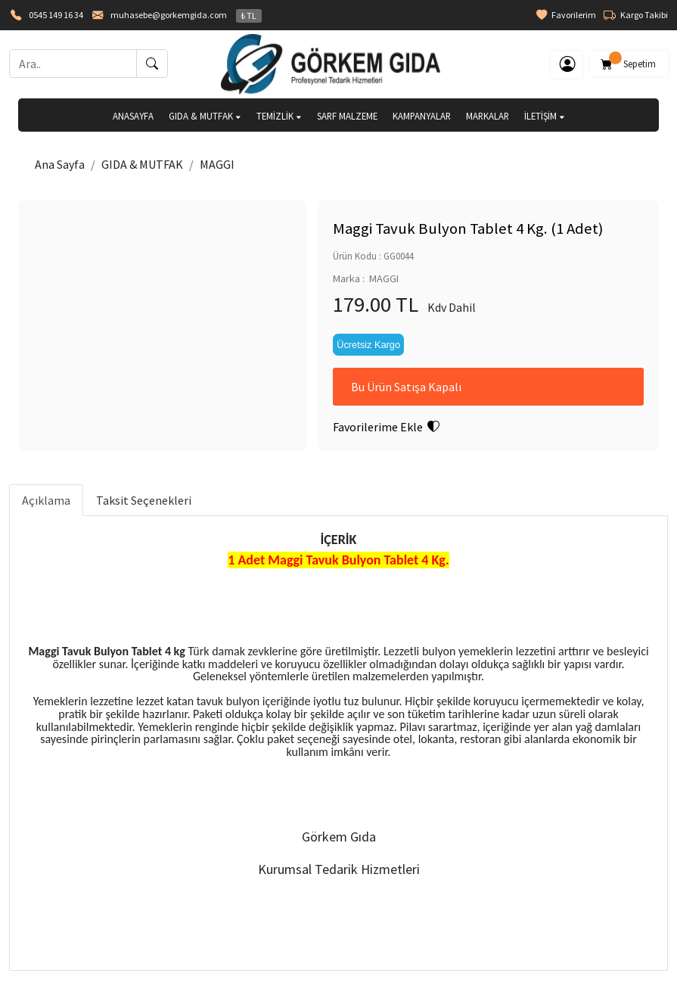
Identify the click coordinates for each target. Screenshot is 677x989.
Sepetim (629, 61)
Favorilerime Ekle (386, 426)
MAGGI (217, 164)
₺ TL (248, 15)
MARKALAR (487, 116)
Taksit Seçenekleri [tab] (143, 500)
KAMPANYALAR (422, 116)
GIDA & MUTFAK (205, 116)
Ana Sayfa (60, 164)
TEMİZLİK (279, 116)
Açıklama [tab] (46, 500)
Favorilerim (566, 15)
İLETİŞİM (544, 116)
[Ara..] (73, 63)
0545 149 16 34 (56, 14)
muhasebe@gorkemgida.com (168, 14)
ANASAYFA (133, 116)
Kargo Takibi (636, 15)
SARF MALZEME (347, 116)
